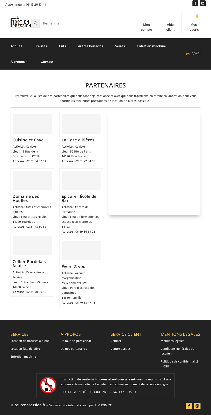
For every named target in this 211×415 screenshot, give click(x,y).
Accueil (16, 46)
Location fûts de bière (26, 349)
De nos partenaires (74, 349)
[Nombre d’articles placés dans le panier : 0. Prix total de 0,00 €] (192, 53)
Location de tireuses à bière (30, 341)
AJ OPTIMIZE (103, 405)
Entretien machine (151, 46)
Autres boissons (90, 46)
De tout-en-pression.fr (76, 341)
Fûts (62, 46)
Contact (47, 62)
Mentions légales (172, 341)
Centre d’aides (121, 349)
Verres (120, 46)
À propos (18, 62)
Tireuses (40, 46)
